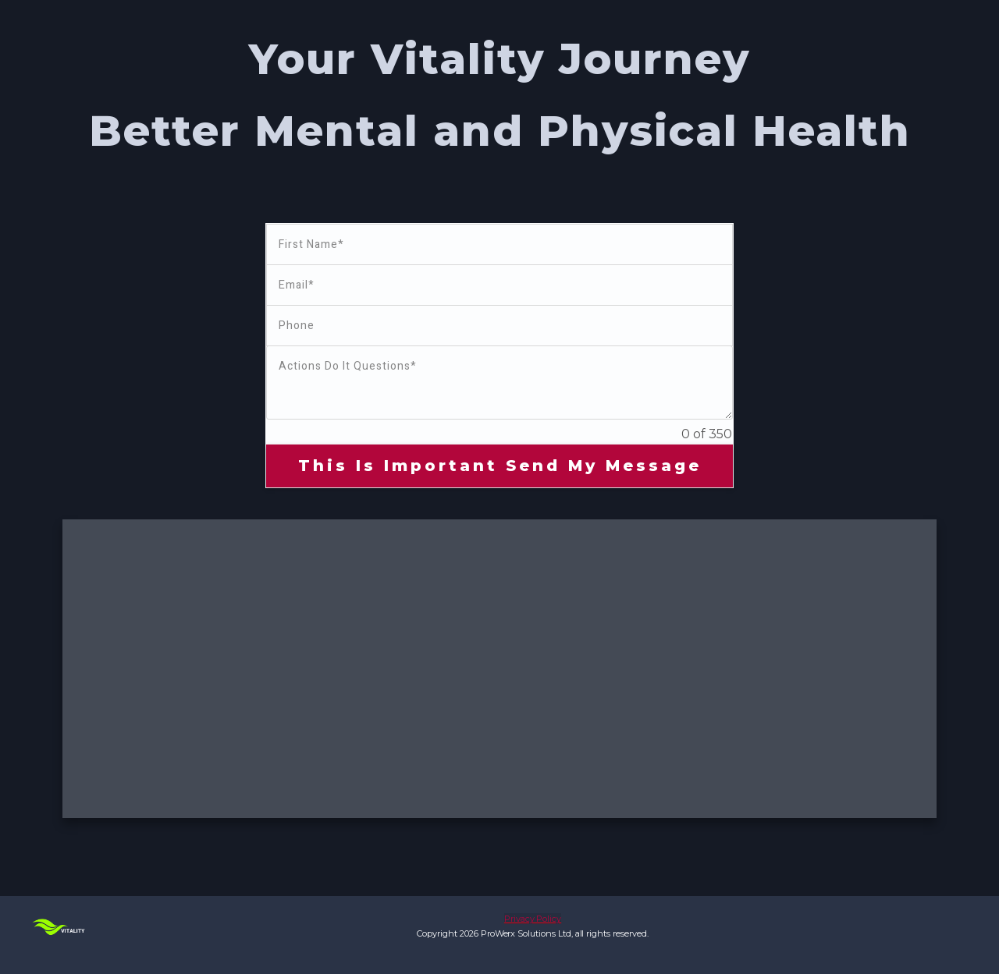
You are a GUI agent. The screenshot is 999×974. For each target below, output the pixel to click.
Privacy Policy (532, 918)
